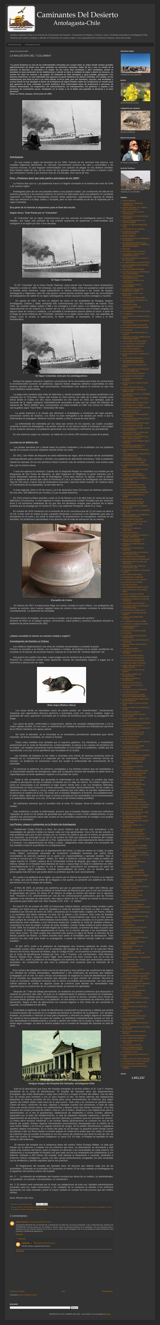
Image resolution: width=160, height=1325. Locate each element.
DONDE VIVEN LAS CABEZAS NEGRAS (136, 1059)
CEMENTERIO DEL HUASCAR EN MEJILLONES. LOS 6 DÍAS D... (134, 774)
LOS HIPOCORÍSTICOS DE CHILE (134, 1016)
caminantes (26, 1243)
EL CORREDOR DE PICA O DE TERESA (136, 750)
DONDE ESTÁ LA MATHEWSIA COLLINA (136, 907)
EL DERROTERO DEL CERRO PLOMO (135, 423)
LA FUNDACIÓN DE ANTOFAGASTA (134, 927)
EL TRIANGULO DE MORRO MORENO (135, 327)
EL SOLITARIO (127, 330)
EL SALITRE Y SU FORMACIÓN (133, 932)
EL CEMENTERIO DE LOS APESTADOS (136, 262)
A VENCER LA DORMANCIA (132, 993)
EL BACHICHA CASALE (130, 898)
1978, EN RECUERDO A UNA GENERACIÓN (132, 525)
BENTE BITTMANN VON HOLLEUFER (135, 492)
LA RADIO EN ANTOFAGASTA (132, 725)
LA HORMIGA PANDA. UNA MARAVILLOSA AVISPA (131, 411)
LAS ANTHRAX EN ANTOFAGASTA (134, 1036)
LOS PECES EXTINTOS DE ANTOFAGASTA (131, 308)
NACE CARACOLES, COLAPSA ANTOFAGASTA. (133, 213)
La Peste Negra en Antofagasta (95, 1207)
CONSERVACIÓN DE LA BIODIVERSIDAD (130, 627)
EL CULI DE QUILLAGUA (130, 737)
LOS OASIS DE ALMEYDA (131, 349)
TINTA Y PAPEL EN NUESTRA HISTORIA (136, 408)
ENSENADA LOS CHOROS (131, 787)
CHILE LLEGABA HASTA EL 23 (132, 351)
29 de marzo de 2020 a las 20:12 (44, 1243)
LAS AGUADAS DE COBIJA (131, 950)
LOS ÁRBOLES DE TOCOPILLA (133, 346)
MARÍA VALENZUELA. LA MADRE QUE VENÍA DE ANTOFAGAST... (135, 515)
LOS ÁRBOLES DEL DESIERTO (133, 904)
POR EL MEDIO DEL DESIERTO (133, 1038)
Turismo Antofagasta (41, 1209)
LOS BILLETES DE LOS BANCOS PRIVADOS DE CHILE (133, 862)
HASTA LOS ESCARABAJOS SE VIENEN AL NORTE (133, 1019)
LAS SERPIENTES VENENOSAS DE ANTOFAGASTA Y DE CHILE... (134, 880)
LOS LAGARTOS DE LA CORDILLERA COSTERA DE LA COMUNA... (135, 433)
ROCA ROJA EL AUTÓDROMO (132, 789)
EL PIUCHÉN (126, 633)
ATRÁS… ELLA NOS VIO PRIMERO (134, 490)
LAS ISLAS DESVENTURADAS (132, 655)
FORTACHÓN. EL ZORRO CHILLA (134, 610)
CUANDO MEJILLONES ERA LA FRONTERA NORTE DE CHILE (133, 502)
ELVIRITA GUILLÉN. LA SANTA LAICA (135, 402)
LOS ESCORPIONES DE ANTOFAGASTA (130, 867)
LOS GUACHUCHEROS (130, 909)
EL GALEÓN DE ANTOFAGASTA (133, 873)
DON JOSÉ (126, 249)
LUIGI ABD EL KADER (129, 304)
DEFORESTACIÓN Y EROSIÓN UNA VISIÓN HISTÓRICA (134, 849)
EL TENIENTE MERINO (130, 649)
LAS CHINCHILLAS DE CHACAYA (133, 344)
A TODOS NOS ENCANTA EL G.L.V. (134, 836)
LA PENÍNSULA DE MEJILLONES (133, 298)
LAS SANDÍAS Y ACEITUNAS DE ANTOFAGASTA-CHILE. (133, 255)
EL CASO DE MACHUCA (130, 692)
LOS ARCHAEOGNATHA (130, 967)
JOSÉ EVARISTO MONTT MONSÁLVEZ (135, 804)
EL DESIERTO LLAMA (129, 1052)
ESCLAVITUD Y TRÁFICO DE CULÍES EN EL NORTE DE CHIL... (135, 399)
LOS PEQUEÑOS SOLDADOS (132, 519)
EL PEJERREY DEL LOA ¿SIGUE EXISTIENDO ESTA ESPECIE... (133, 830)
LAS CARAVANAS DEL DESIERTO (134, 777)
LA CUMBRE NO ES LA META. (132, 1011)
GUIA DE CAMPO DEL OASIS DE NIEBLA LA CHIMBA (133, 943)
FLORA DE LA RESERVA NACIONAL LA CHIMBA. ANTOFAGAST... (135, 536)
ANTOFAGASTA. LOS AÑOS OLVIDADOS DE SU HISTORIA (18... (134, 459)
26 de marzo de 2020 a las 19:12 (40, 1222)
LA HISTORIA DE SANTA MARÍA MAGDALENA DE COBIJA (133, 747)
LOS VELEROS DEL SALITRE (132, 425)
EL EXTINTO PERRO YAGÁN (132, 895)
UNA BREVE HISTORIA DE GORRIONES (136, 723)
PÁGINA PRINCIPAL (129, 201)
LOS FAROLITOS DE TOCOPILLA (133, 251)
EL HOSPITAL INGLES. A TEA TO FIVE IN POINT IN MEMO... (135, 856)
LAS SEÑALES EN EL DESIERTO (133, 373)
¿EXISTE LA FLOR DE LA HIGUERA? (135, 976)
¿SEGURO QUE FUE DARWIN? (133, 800)
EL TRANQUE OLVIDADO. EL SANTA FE (136, 755)
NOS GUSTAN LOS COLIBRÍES (133, 780)
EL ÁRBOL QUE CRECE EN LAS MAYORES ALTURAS (133, 987)
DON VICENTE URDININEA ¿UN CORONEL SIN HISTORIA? (133, 540)
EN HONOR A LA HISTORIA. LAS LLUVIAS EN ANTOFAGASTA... (133, 446)
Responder (19, 1234)
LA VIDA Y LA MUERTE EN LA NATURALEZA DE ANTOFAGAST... (134, 474)
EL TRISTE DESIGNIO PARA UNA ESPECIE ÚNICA (133, 715)
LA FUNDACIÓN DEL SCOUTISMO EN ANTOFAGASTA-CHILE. (135, 553)
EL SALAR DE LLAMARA (130, 712)
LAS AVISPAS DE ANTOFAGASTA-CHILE (136, 973)
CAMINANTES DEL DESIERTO (43, 1207)
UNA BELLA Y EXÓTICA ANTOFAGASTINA (130, 842)
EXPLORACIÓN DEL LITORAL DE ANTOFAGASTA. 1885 (133, 567)
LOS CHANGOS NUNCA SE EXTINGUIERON (131, 285)
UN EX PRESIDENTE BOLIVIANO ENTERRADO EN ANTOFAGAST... (133, 759)
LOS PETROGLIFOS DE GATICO (133, 485)
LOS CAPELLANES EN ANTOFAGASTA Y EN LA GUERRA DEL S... (135, 370)
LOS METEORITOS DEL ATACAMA (134, 802)
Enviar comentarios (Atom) (28, 1295)
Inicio (63, 1291)
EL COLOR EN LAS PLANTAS (132, 810)
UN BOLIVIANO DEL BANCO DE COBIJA (136, 839)
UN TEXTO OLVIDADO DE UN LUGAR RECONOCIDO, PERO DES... (135, 813)
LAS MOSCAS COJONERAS (132, 995)
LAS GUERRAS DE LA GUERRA (133, 660)
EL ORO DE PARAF (129, 753)
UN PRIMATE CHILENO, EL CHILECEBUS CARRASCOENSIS (133, 783)
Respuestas (22, 1239)
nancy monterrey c (22, 1222)
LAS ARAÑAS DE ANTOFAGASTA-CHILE (136, 311)
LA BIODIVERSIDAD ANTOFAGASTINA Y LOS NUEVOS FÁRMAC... (136, 419)
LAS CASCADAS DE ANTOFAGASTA (134, 325)
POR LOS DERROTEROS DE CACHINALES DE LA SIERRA (132, 1048)
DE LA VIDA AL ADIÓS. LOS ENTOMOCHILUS (131, 675)
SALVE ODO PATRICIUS (130, 1013)
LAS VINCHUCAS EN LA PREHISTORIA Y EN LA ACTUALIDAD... (135, 273)
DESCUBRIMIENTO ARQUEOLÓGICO (135, 587)
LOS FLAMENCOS (128, 925)
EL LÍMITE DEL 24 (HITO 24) (132, 683)
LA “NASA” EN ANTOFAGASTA (132, 358)
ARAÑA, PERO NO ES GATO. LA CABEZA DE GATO (133, 666)
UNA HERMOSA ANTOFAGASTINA (134, 487)
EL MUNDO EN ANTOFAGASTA (133, 376)
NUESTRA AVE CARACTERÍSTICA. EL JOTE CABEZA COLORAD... (135, 437)
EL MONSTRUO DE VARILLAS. (133, 387)
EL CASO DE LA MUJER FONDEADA (135, 852)
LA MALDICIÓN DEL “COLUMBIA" (133, 462)
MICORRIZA (126, 935)
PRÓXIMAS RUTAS (32, 45)
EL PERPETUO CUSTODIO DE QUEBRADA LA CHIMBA (132, 290)
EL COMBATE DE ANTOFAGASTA (133, 557)
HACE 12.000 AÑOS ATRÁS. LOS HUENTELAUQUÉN (133, 221)
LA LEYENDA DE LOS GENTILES (133, 1064)
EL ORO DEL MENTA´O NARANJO (134, 663)
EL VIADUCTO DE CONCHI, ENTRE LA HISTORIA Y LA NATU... (135, 887)
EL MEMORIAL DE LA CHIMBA (132, 405)
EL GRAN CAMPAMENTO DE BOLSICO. (136, 596)
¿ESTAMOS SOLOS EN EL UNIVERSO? (136, 1061)
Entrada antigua (107, 1291)
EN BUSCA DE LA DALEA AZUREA (134, 631)
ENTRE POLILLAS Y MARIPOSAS (133, 990)
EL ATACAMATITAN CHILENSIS (133, 870)
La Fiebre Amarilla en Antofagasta (76, 1207)
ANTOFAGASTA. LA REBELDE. (133, 577)
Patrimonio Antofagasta (27, 1209)
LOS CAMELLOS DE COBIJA (132, 574)
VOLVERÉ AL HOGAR (129, 964)
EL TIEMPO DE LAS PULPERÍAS (133, 834)
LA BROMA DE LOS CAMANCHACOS (135, 771)
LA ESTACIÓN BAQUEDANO (132, 930)
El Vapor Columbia (59, 1207)
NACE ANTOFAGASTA (130, 482)
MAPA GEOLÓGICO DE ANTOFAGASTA (135, 559)
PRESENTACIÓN (14, 45)
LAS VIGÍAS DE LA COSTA (131, 961)
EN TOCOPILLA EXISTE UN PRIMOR (135, 807)
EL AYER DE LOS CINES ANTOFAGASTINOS (130, 232)
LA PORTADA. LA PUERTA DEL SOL (134, 521)
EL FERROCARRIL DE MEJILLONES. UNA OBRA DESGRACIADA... (135, 817)
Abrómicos (20, 1207)
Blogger (108, 1314)
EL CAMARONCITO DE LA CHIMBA (134, 621)
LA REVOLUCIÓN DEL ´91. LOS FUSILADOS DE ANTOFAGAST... (133, 733)
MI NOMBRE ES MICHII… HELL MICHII (135, 978)
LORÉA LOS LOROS (129, 884)
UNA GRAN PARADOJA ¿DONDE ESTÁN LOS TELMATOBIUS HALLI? (134, 695)
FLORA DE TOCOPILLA (130, 533)
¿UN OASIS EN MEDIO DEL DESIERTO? (136, 984)
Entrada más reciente (17, 1291)
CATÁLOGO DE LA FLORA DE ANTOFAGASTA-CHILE (132, 891)
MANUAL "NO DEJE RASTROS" (133, 594)
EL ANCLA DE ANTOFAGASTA (132, 499)
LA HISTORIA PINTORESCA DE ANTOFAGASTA (133, 281)
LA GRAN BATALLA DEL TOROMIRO (134, 846)
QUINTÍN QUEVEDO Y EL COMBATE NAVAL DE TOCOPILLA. (134, 208)
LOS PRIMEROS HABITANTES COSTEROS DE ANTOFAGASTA (133, 361)
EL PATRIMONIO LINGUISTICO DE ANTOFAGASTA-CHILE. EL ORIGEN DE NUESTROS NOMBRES (135, 244)
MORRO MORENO (128, 236)
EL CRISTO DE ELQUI (129, 585)
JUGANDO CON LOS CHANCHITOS (134, 690)
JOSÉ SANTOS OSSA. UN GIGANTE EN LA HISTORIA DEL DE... (136, 455)
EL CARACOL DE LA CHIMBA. (132, 582)
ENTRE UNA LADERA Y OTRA (132, 981)
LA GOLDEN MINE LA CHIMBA (132, 792)
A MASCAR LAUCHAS (129, 797)
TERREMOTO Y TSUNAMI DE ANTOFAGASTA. (132, 204)
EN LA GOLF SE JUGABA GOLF (133, 658)
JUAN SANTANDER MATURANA (133, 269)
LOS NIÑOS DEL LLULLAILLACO (133, 794)
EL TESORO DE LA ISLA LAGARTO (134, 580)
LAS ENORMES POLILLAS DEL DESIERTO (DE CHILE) (133, 970)
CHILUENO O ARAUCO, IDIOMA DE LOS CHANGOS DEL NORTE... (136, 338)
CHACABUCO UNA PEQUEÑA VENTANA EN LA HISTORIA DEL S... (136, 742)
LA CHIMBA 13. (127, 314)
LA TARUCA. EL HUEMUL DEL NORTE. (135, 624)
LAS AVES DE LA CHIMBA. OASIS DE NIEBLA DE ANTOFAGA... (135, 470)
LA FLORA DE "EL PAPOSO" (132, 1045)
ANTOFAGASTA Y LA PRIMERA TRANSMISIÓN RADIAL (133, 277)
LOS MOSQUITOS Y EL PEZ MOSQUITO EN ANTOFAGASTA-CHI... (136, 729)
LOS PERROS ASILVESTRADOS (133, 603)
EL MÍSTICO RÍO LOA (129, 739)
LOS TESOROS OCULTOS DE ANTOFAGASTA (132, 767)
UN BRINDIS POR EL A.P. (131, 859)
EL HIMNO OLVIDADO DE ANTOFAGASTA (131, 679)
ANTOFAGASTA (29, 1207)
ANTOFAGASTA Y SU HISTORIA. (133, 229)
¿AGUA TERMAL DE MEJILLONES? (134, 341)
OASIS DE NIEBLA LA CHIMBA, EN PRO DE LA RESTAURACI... (136, 429)
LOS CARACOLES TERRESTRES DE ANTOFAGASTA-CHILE (135, 938)
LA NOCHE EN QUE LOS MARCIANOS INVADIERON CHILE (135, 606)
